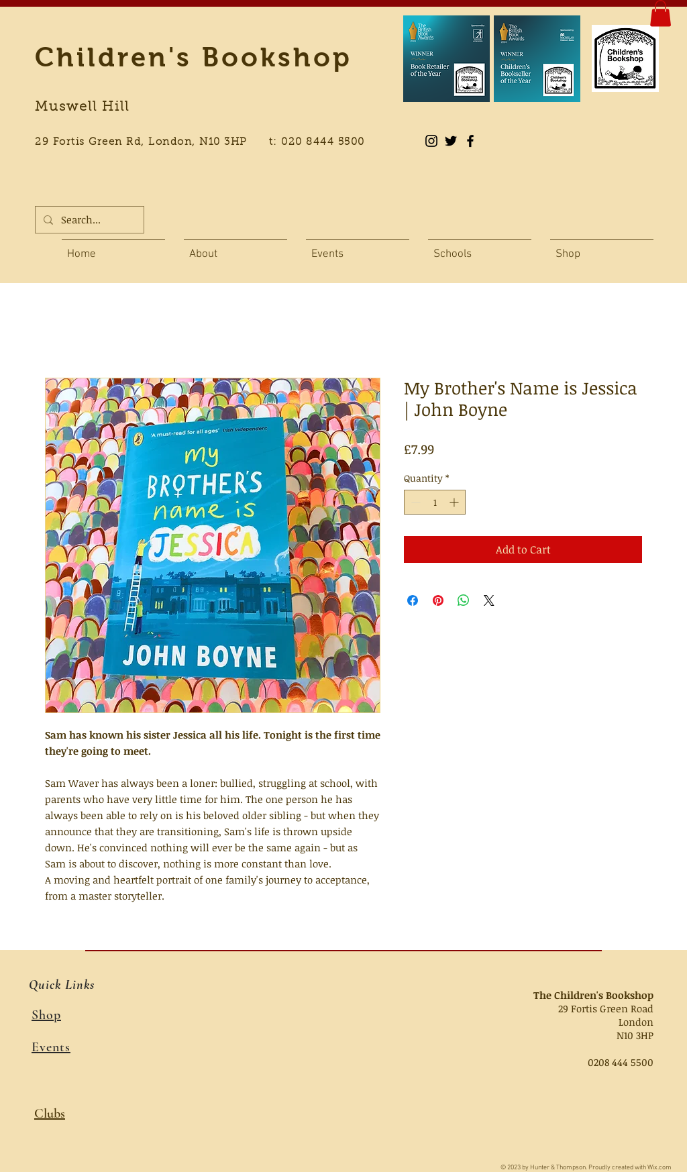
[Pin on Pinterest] (438, 600)
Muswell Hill (82, 107)
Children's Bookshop (193, 57)
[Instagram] (431, 141)
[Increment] (455, 502)
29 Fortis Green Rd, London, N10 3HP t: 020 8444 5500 (207, 143)
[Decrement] (414, 502)
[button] (660, 13)
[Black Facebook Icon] (470, 141)
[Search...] (88, 220)
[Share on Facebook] (413, 600)
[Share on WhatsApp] (464, 600)
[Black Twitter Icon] (451, 141)
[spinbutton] (435, 502)
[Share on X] (489, 600)
